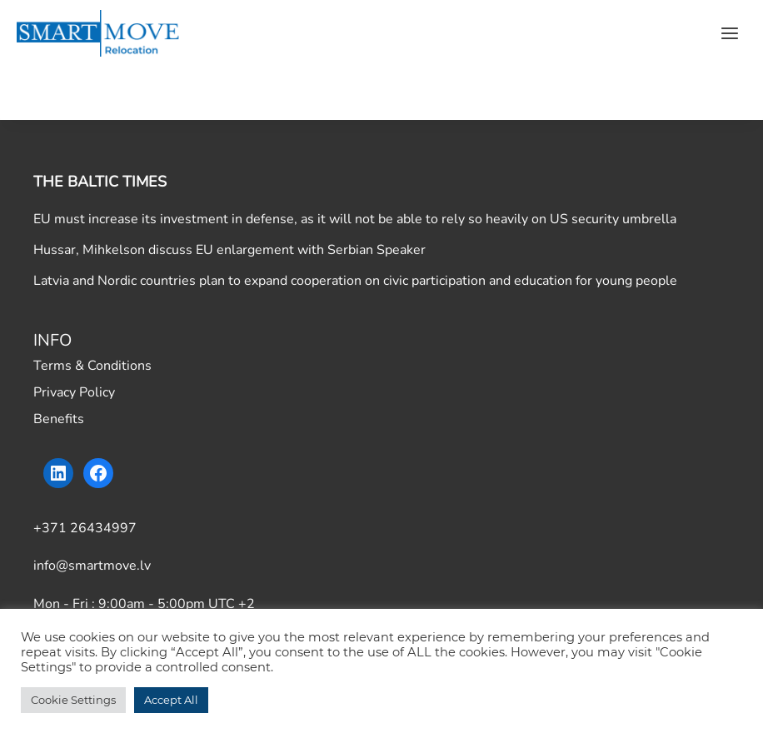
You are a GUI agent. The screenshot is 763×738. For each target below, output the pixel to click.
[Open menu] (729, 32)
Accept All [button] (171, 699)
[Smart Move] (100, 33)
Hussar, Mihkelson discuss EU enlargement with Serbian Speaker (229, 250)
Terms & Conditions (92, 366)
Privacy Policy (74, 392)
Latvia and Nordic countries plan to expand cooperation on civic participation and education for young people (355, 281)
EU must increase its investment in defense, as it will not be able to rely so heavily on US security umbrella (354, 219)
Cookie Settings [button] (73, 699)
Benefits (58, 419)
